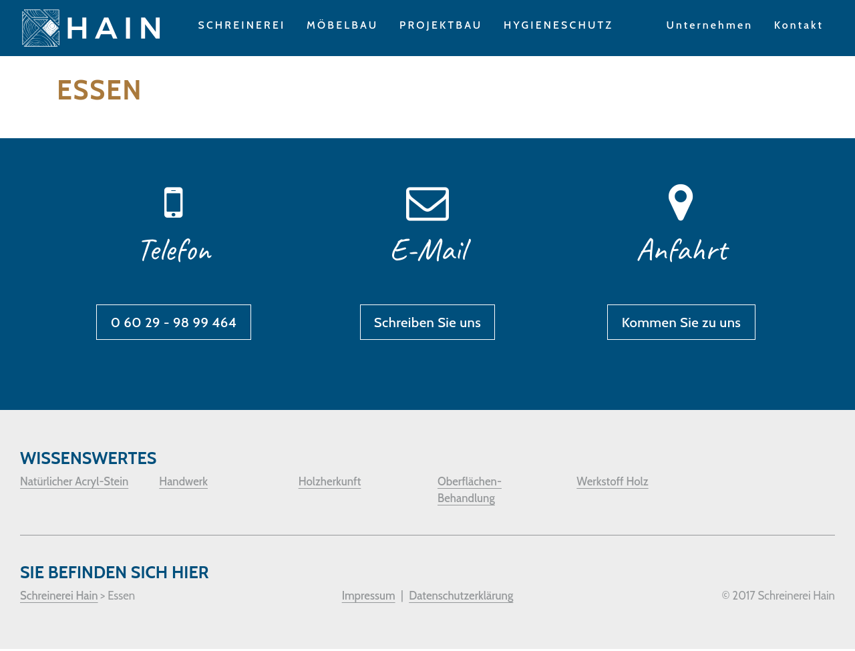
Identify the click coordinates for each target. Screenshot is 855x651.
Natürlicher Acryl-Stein (74, 483)
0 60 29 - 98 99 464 (174, 323)
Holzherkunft (330, 483)
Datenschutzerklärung (461, 597)
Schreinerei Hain (59, 597)
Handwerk (183, 483)
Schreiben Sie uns (427, 323)
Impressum (368, 597)
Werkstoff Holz (612, 483)
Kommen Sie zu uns (682, 323)
